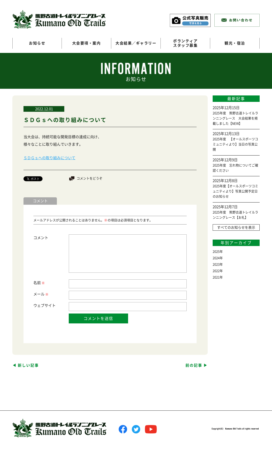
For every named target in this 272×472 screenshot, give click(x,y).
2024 (216, 258)
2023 (216, 264)
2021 (216, 277)
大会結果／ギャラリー (135, 43)
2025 (216, 251)
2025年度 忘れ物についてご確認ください (235, 168)
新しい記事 (28, 365)
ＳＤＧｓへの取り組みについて (49, 158)
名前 (38, 283)
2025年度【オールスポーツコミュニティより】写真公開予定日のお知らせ (235, 191)
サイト (50, 305)
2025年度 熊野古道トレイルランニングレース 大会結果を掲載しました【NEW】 (235, 118)
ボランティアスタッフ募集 (185, 43)
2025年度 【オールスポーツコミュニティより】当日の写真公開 (235, 144)
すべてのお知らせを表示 (236, 227)
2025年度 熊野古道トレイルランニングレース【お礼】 (235, 215)
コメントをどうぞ (89, 178)
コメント (40, 238)
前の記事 (193, 365)
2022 (216, 270)
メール (40, 294)
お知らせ (37, 43)
